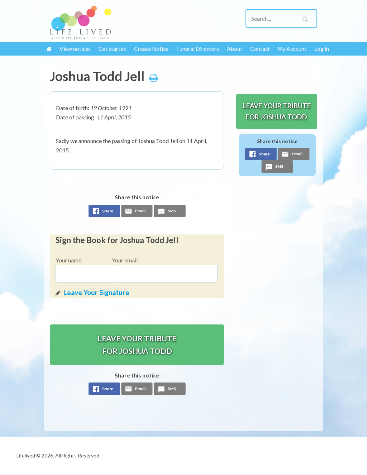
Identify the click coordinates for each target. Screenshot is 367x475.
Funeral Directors (197, 49)
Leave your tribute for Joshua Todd (136, 344)
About (234, 49)
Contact (260, 49)
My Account (291, 49)
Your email (125, 260)
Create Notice (151, 49)
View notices (75, 49)
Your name (68, 260)
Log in (321, 49)
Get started (113, 49)
